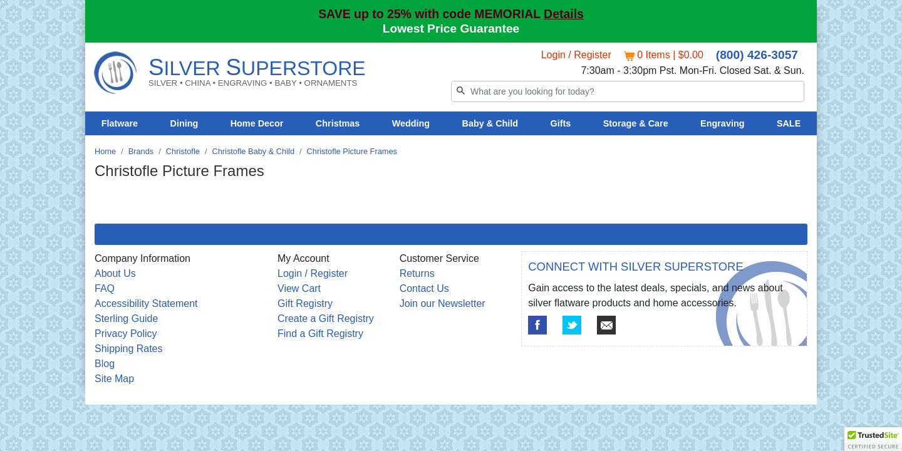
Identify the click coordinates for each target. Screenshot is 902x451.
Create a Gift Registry (325, 318)
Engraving (722, 123)
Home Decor (257, 123)
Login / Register (576, 54)
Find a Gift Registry (320, 333)
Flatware (119, 123)
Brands (141, 151)
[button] (873, 439)
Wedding (411, 123)
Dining (184, 123)
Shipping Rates (129, 348)
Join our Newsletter (442, 303)
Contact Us (424, 288)
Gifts (561, 123)
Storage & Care (635, 123)
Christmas (338, 123)
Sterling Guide (126, 318)
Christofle (183, 151)
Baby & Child (490, 123)
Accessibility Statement (146, 303)
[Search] (627, 91)
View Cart (299, 288)
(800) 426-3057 (757, 54)
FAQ (105, 288)
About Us (115, 273)
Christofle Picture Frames (352, 151)
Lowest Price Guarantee (451, 28)
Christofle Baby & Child (253, 151)
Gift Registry (305, 303)
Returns (417, 273)
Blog (105, 363)
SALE (789, 123)
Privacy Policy (126, 333)
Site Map (114, 378)
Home (105, 151)
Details (564, 14)
